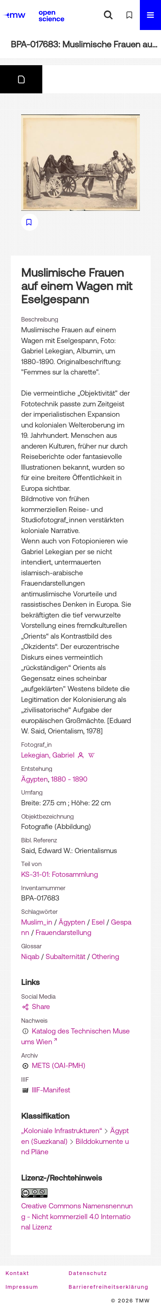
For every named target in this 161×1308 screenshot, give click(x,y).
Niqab (30, 956)
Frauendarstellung (63, 932)
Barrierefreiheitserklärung (108, 1287)
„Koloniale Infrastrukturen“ (61, 1130)
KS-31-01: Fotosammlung (59, 874)
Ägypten (34, 779)
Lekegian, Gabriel (48, 755)
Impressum (22, 1287)
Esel (98, 922)
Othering (105, 956)
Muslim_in (36, 922)
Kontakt (17, 1273)
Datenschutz (88, 1273)
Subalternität (65, 956)
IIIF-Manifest (51, 1090)
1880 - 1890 (69, 779)
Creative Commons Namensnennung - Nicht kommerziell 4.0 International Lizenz (77, 1216)
